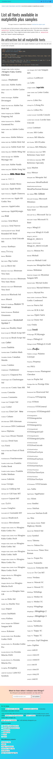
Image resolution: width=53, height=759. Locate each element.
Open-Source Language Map (9, 753)
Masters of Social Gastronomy (14, 715)
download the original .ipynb (38, 24)
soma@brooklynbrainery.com (11, 728)
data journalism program (31, 709)
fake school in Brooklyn (12, 709)
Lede (7, 6)
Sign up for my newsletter (9, 720)
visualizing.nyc (5, 750)
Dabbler (4, 744)
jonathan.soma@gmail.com (11, 726)
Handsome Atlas (6, 742)
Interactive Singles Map (8, 748)
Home (3, 6)
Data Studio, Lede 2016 (14, 6)
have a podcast (30, 715)
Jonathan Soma (6, 1)
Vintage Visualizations (7, 746)
